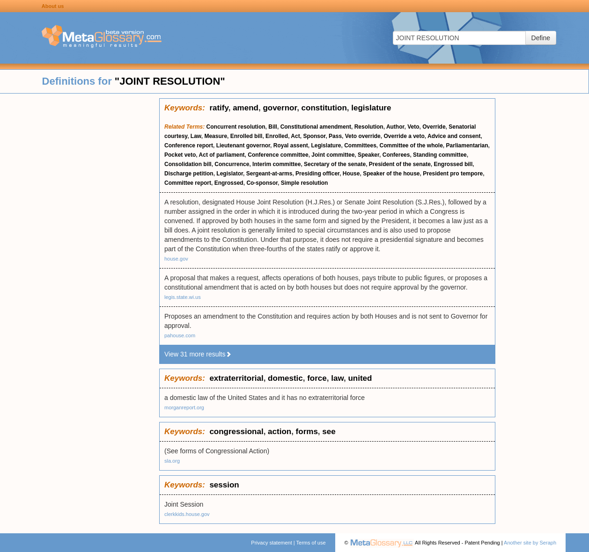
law (337, 378)
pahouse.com (179, 335)
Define (540, 38)
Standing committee (440, 155)
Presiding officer (317, 173)
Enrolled (276, 136)
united (360, 378)
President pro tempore (453, 173)
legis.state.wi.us (182, 297)
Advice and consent (453, 136)
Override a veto (403, 136)
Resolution (368, 126)
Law (196, 136)
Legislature (326, 145)
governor (280, 107)
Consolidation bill (188, 164)
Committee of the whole (411, 145)
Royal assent (290, 145)
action (279, 431)
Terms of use (311, 542)
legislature (371, 107)
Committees (360, 145)
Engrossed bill (453, 164)
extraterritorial (236, 378)
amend (245, 107)
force (317, 378)
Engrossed (228, 183)
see (328, 431)
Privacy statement (271, 542)
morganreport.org (184, 407)
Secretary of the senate (335, 164)
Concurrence (231, 164)
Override (433, 126)
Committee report (187, 183)
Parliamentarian (467, 145)
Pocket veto (180, 155)
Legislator (229, 173)
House (351, 173)
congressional (236, 431)
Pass (335, 136)
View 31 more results (198, 354)
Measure (215, 136)
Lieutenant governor (243, 145)
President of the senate (400, 164)
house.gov (176, 258)
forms (307, 431)
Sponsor (314, 136)
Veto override (363, 136)
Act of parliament (222, 155)
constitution (324, 107)
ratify (218, 107)
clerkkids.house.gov (187, 514)
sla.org (172, 461)
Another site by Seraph (530, 542)
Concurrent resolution (235, 126)
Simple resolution (304, 183)
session (224, 484)
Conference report (188, 145)
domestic (285, 378)
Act (295, 136)
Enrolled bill (246, 136)
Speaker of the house (391, 173)
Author (395, 126)
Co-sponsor (262, 183)
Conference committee (278, 155)
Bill (272, 126)
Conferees (396, 155)
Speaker (368, 155)
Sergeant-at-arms (269, 173)
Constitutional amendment (315, 126)
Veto (413, 126)
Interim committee (276, 164)
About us (53, 6)
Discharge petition (189, 173)
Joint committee (332, 155)
